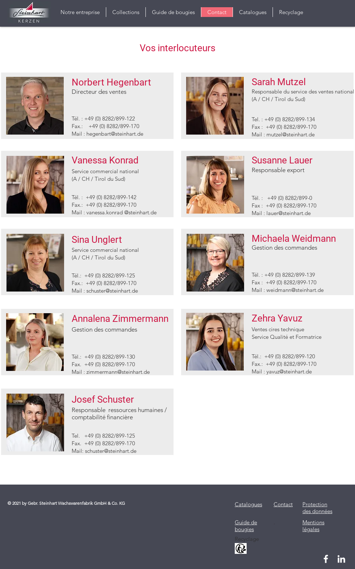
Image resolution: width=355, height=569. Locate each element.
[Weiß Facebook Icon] (325, 558)
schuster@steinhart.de (112, 290)
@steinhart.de (120, 450)
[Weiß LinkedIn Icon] (341, 558)
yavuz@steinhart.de (289, 371)
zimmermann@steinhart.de (118, 371)
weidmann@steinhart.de (295, 289)
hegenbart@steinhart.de (114, 133)
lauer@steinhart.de (288, 213)
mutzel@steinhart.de (290, 134)
